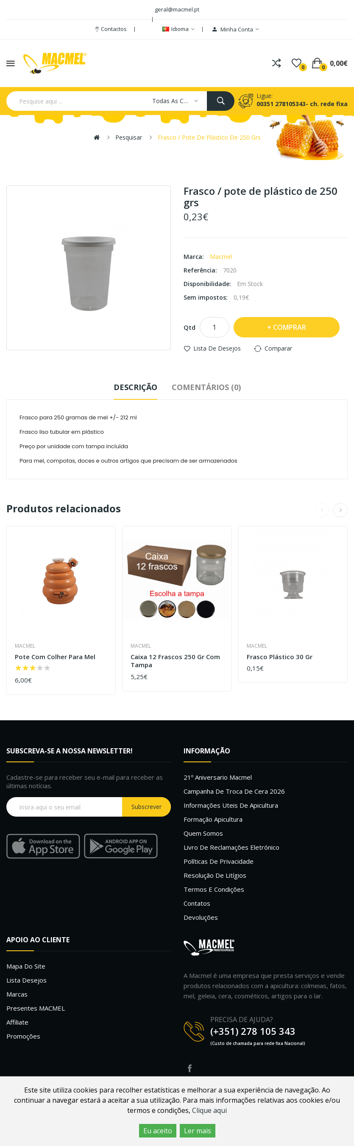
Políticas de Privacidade (219, 861)
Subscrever (146, 807)
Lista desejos (26, 980)
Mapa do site (25, 966)
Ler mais (197, 1130)
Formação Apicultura (213, 819)
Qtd (189, 327)
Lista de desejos (217, 348)
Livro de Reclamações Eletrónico (231, 847)
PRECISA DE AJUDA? (241, 1019)
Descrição (135, 387)
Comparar (278, 348)
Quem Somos (203, 833)
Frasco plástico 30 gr (279, 657)
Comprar (289, 327)
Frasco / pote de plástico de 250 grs (209, 137)
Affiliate (17, 1022)
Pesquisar (128, 137)
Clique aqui (209, 1110)
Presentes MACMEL (35, 1008)
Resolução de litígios (215, 875)
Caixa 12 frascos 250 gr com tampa (175, 661)
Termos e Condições (214, 889)
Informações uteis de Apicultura (231, 805)
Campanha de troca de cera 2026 (234, 791)
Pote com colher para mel (55, 657)
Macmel (221, 257)
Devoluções (201, 917)
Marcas (17, 994)
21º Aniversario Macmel (218, 777)
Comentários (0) (206, 387)
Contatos (197, 903)
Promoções (23, 1036)
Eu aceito (157, 1130)
